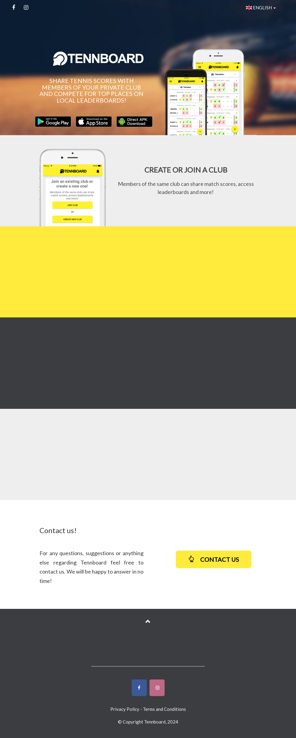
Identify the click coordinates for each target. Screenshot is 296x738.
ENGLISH (261, 7)
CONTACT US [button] (213, 559)
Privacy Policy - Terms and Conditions (148, 709)
